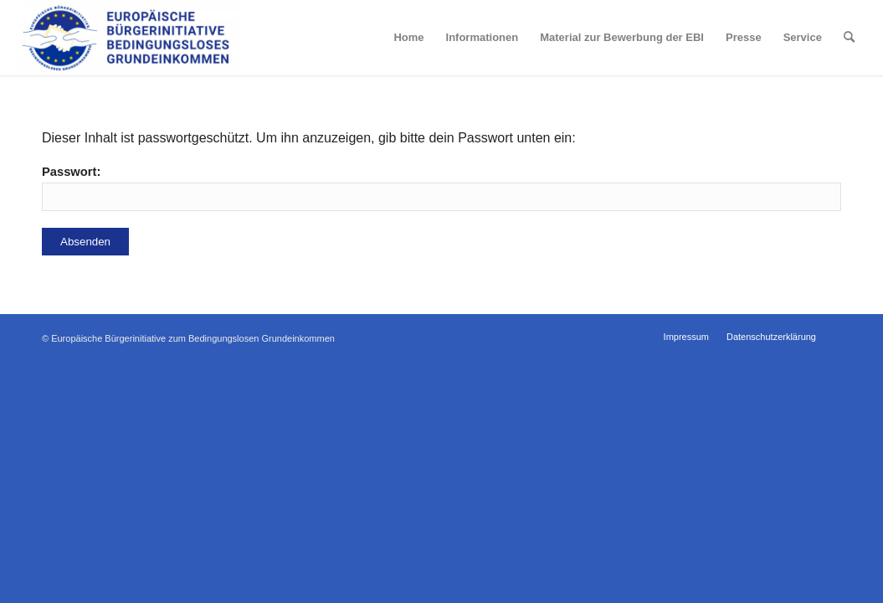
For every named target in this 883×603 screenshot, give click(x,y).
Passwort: (441, 188)
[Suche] (849, 37)
